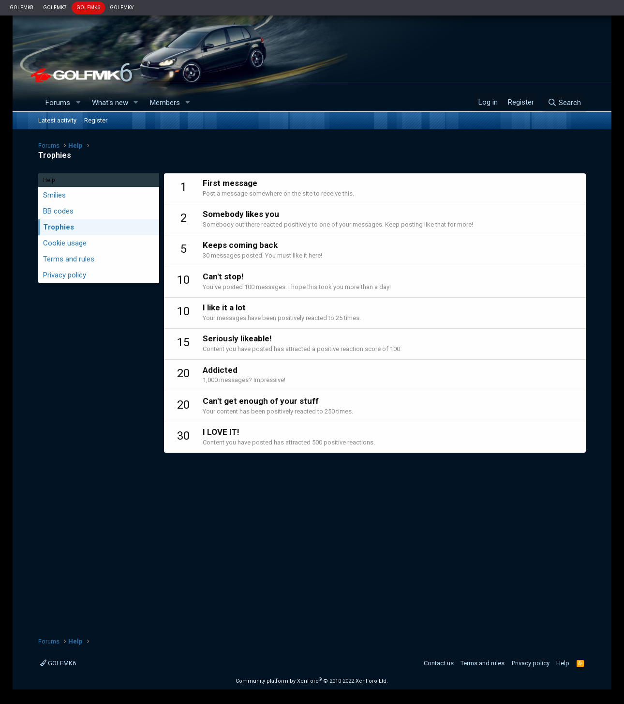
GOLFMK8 (21, 7)
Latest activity (57, 120)
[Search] (564, 102)
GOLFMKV (122, 7)
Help (562, 663)
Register (95, 120)
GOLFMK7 (55, 7)
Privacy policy (64, 275)
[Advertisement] (375, 540)
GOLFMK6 (88, 7)
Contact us (439, 663)
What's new (110, 102)
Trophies (58, 227)
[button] (78, 103)
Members (165, 102)
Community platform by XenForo (312, 681)
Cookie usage (65, 243)
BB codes (58, 211)
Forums (57, 102)
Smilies (54, 195)
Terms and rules (68, 259)
